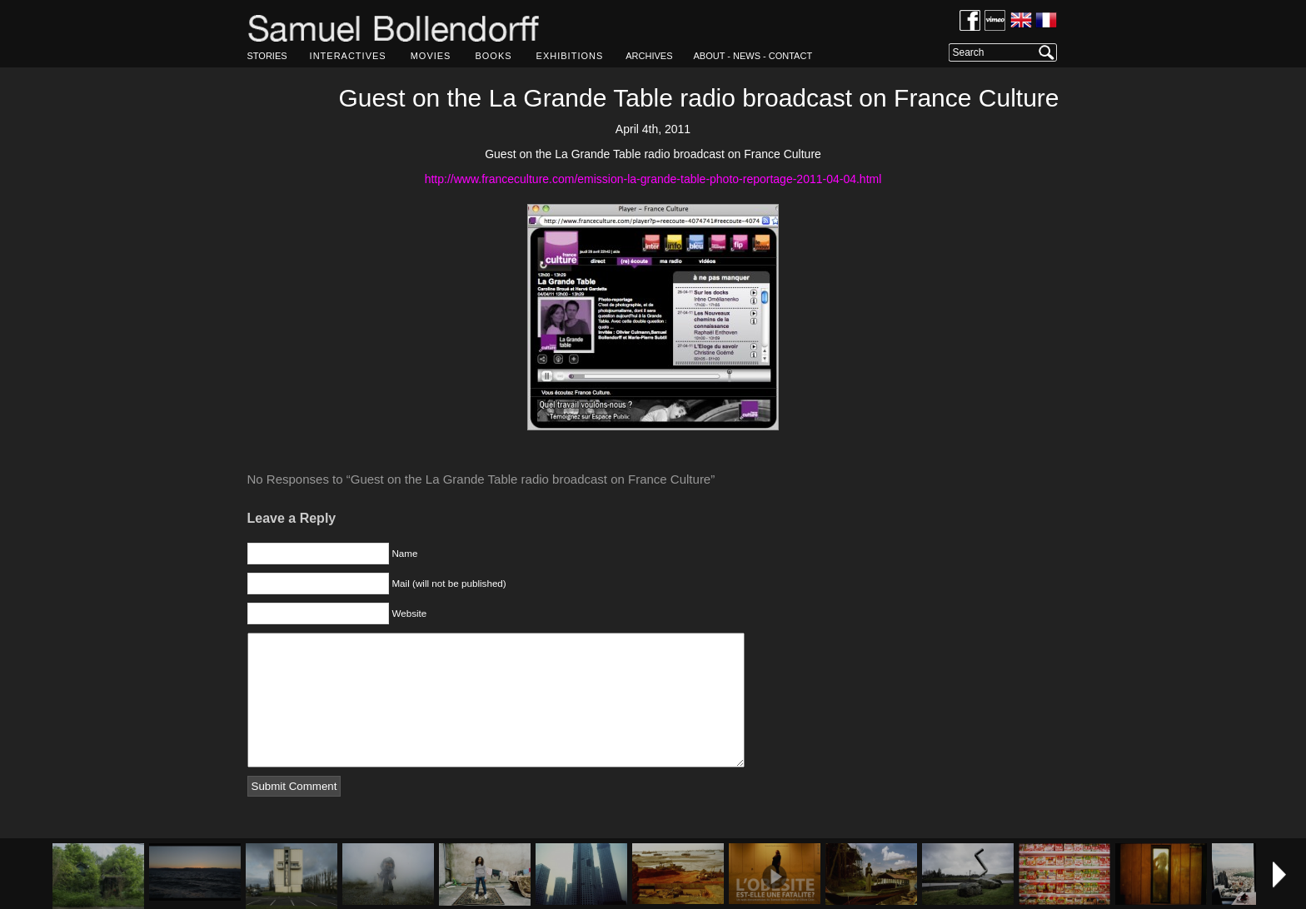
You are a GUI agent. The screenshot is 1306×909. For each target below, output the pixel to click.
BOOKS (493, 56)
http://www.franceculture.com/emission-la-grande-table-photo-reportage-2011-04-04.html (653, 179)
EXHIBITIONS (570, 56)
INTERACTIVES (348, 56)
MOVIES (431, 56)
